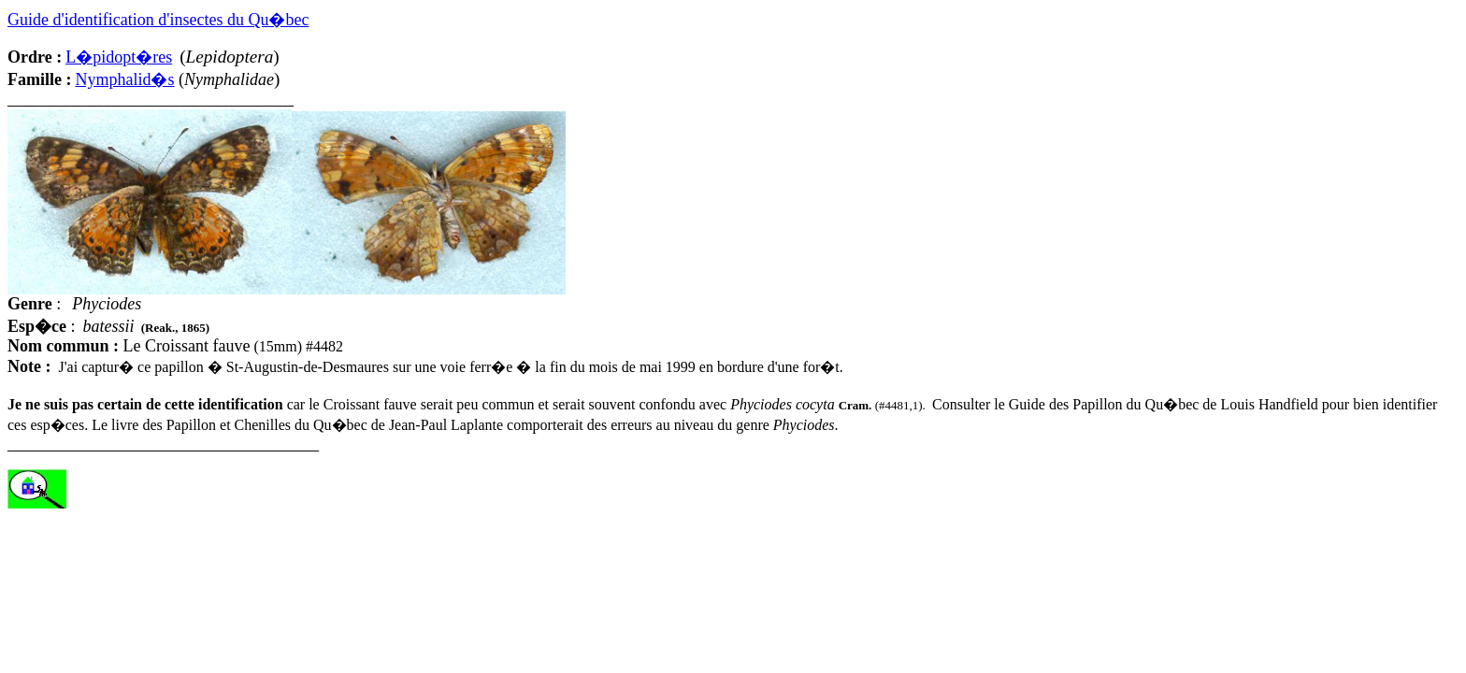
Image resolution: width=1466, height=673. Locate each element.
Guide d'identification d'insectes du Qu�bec (158, 19)
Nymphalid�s (124, 79)
